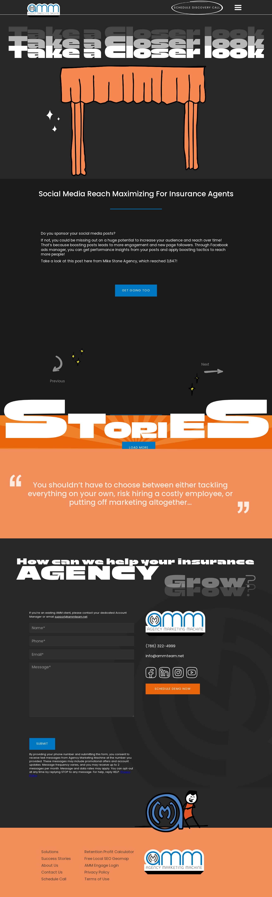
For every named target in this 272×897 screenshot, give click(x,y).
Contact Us (52, 872)
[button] (238, 7)
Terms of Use (96, 879)
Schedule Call (53, 879)
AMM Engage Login (101, 865)
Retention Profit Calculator (109, 851)
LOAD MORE (138, 447)
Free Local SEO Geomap (106, 858)
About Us (49, 865)
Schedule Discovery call (197, 7)
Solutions (49, 851)
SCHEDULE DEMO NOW (173, 689)
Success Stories (56, 858)
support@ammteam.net (71, 617)
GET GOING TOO (136, 290)
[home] (43, 10)
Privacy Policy (96, 872)
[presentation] (60, 728)
